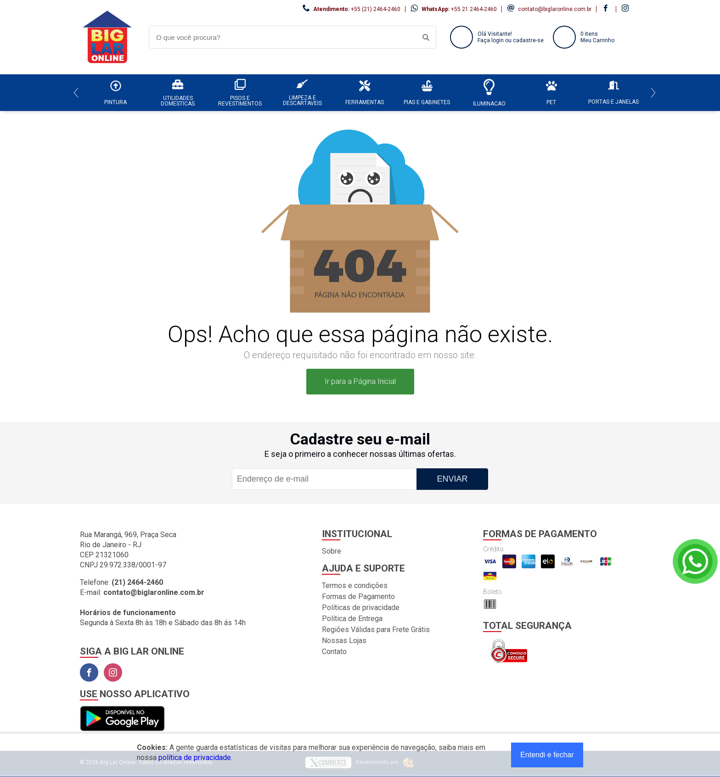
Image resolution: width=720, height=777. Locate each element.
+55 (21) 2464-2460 (375, 9)
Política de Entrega (352, 618)
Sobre (331, 551)
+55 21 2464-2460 (474, 9)
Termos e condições (355, 585)
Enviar (452, 478)
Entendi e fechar (547, 755)
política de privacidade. (195, 757)
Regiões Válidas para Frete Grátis (376, 629)
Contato (334, 651)
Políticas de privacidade (360, 607)
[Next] (653, 93)
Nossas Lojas (344, 640)
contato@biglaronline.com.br (554, 9)
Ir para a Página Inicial (360, 381)
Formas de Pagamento (358, 596)
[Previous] (76, 93)
